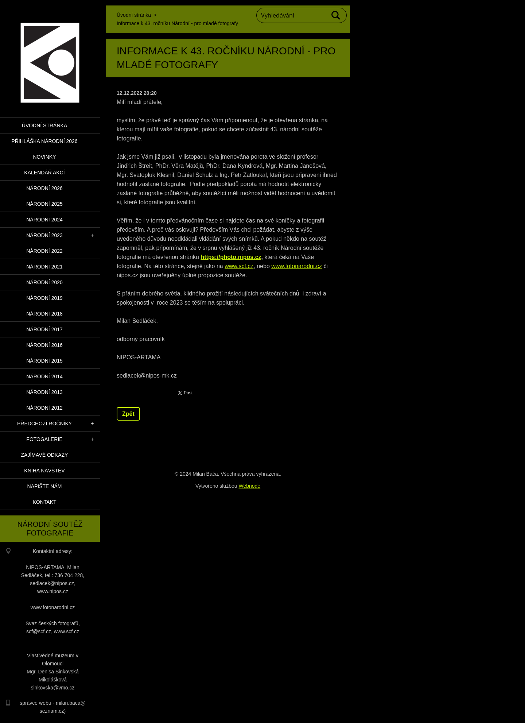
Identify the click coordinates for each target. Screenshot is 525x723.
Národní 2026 (44, 188)
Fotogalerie (44, 439)
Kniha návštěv (44, 470)
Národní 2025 (44, 204)
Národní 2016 (44, 345)
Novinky (44, 157)
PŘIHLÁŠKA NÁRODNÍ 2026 (44, 141)
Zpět (128, 414)
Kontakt (44, 502)
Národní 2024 (44, 220)
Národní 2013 (44, 392)
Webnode (249, 486)
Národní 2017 (44, 329)
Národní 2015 (44, 361)
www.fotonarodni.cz (296, 266)
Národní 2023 (44, 235)
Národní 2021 (44, 267)
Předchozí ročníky (44, 423)
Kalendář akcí (44, 172)
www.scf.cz (239, 266)
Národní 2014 (44, 376)
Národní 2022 (44, 251)
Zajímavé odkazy (44, 455)
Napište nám (44, 486)
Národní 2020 (44, 282)
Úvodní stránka (44, 125)
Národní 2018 (44, 314)
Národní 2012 (44, 408)
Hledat (336, 15)
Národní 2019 (44, 298)
